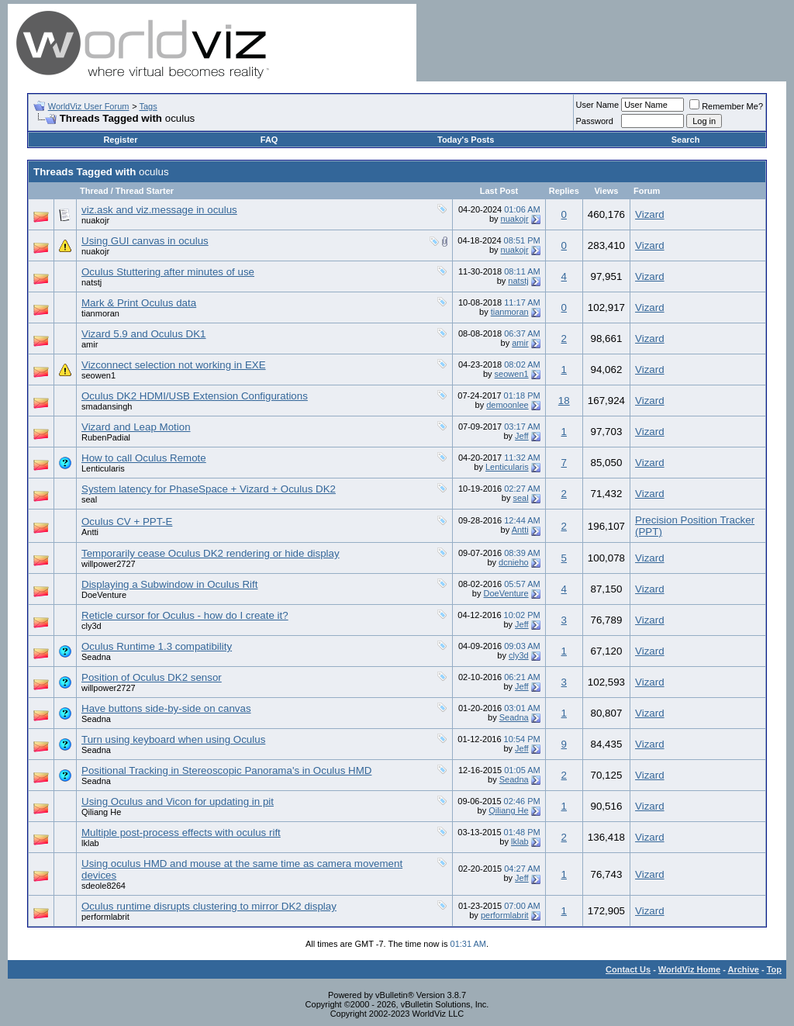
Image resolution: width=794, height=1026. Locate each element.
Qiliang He (101, 812)
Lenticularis (103, 468)
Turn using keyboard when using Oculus (173, 739)
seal (89, 499)
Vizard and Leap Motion (136, 427)
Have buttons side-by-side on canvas (166, 708)
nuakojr (95, 220)
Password (594, 121)
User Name (598, 104)
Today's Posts (465, 139)
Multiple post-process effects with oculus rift (181, 832)
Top (774, 969)
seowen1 (98, 375)
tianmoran (100, 313)
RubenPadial (105, 437)
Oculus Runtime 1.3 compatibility (156, 646)
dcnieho (514, 562)
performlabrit (105, 916)
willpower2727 (108, 563)
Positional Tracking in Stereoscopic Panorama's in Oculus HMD (226, 770)
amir (89, 344)
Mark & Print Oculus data (138, 303)
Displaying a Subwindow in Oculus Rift (169, 584)
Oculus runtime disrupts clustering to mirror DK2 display (209, 906)
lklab (90, 843)
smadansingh (106, 406)
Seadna (96, 657)
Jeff (522, 435)
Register (120, 139)
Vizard (650, 214)
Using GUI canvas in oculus (145, 241)
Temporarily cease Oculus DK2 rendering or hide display (210, 553)
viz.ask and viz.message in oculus (159, 210)
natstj (91, 282)
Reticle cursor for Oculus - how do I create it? (184, 615)
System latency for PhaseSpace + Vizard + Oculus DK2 (208, 489)
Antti (89, 532)
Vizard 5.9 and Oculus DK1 (143, 334)
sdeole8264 (103, 885)
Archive (743, 969)
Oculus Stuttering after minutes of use (167, 272)
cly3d (91, 625)
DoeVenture (103, 594)
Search (685, 139)
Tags (148, 106)
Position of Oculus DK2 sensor (151, 677)
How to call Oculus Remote (143, 458)
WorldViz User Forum (88, 106)
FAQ (269, 139)
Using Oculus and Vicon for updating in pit (177, 801)
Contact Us (628, 969)
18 (564, 400)
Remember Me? (726, 106)
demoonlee (507, 404)
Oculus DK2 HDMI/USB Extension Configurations (194, 396)
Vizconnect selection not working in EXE (173, 365)
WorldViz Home (689, 969)
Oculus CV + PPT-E (126, 521)
